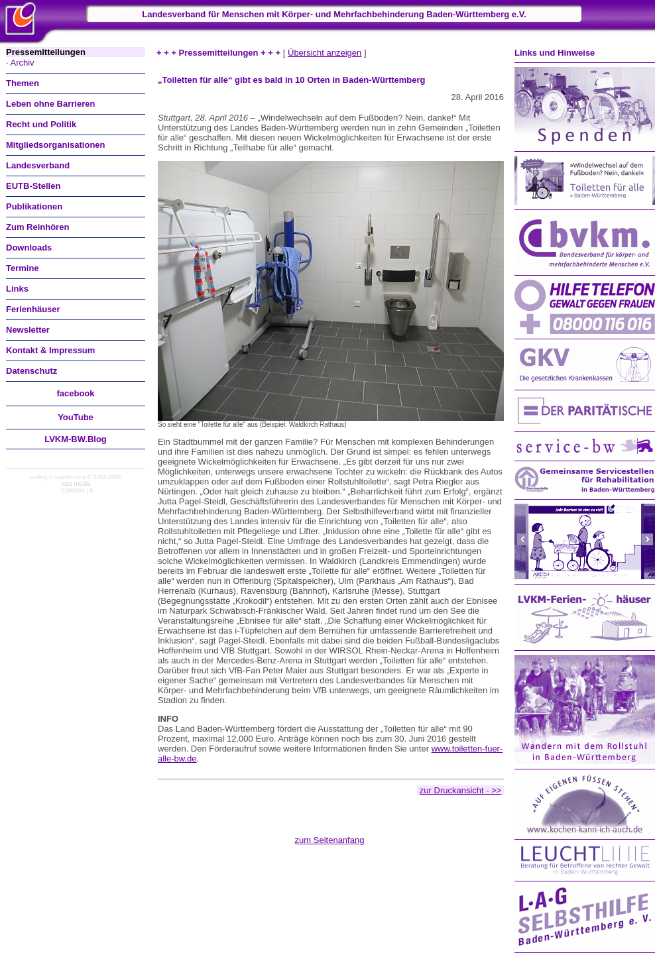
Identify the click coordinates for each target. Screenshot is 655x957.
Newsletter (28, 330)
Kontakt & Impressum (50, 350)
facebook (75, 393)
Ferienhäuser (33, 309)
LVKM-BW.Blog (75, 439)
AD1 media (76, 483)
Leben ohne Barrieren (50, 104)
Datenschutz (31, 371)
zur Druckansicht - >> (461, 790)
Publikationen (34, 206)
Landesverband (38, 165)
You (75, 417)
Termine (22, 268)
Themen (22, 83)
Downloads (29, 248)
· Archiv (20, 63)
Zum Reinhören (37, 227)
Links (17, 289)
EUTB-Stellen (33, 186)
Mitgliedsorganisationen (55, 145)
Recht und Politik (41, 124)
